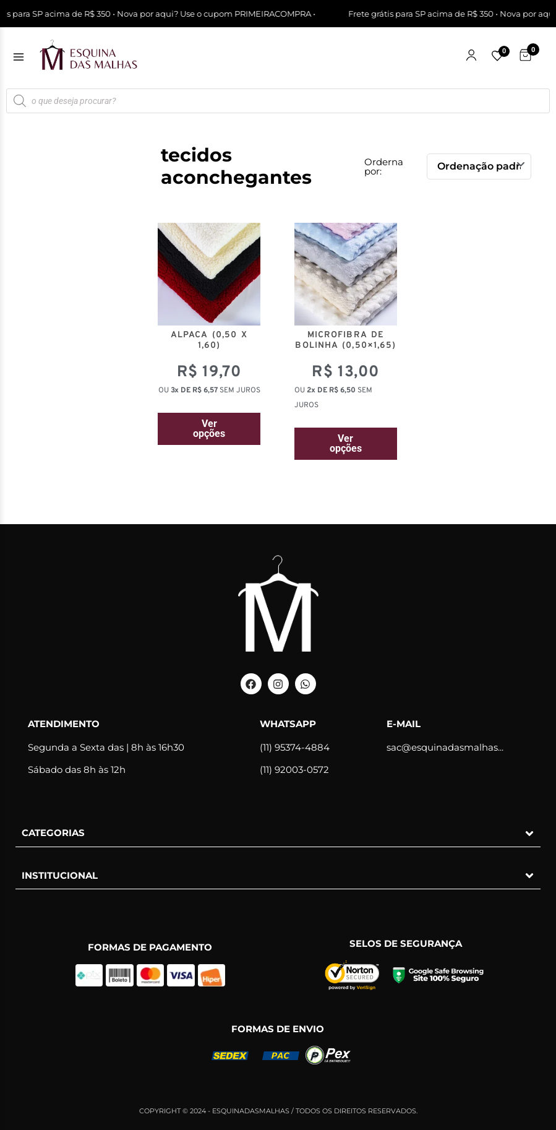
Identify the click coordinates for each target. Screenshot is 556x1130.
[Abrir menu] (18, 57)
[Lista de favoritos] (497, 56)
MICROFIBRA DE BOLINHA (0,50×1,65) (345, 340)
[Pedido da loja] (479, 166)
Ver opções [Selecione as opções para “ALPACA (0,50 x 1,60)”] (209, 428)
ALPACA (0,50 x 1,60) (209, 340)
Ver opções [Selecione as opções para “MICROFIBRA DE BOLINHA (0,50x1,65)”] (346, 443)
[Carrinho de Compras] (525, 55)
